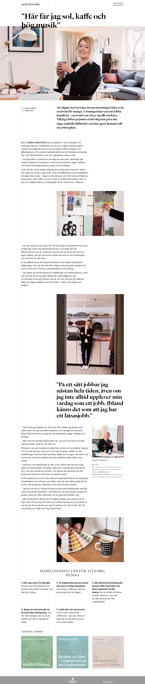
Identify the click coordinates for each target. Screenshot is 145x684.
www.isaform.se (103, 472)
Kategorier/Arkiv (118, 5)
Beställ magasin (118, 3)
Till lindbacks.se (108, 682)
